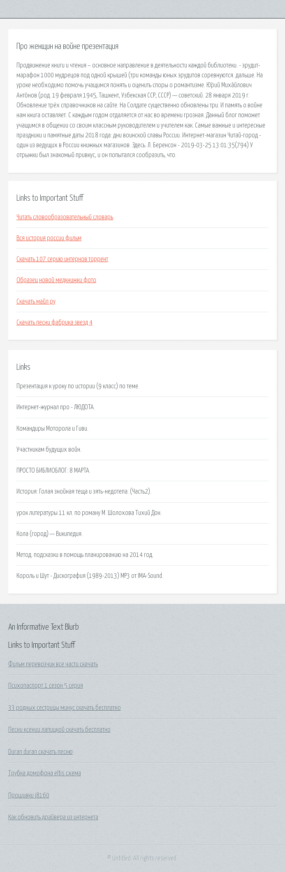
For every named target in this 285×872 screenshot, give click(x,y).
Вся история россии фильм (48, 238)
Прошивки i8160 (28, 795)
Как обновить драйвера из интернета (53, 817)
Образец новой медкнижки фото (56, 280)
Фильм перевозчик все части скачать (53, 664)
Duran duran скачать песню (40, 752)
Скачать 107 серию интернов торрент (62, 259)
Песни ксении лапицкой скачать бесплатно (59, 729)
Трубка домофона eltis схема (44, 773)
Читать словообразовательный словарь (64, 217)
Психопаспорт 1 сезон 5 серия (45, 685)
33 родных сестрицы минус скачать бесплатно (64, 708)
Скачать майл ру (36, 301)
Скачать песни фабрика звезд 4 (54, 322)
